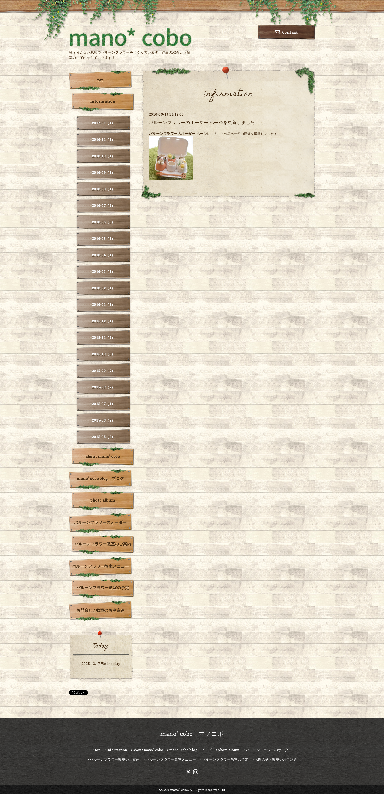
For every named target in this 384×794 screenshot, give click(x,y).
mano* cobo (179, 790)
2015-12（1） (103, 321)
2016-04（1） (103, 255)
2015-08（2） (103, 387)
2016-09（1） (103, 172)
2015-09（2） (103, 371)
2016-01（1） (103, 304)
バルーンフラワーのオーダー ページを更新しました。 (204, 122)
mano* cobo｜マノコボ (192, 733)
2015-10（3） (103, 354)
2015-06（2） (103, 420)
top (100, 79)
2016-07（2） (103, 205)
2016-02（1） (103, 288)
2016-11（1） (103, 139)
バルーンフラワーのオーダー (172, 133)
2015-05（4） (103, 437)
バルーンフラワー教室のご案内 (102, 543)
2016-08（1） (103, 189)
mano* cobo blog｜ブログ (100, 478)
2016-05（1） (103, 238)
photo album (102, 500)
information (102, 101)
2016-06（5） (103, 222)
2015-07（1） (103, 404)
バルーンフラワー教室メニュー (100, 566)
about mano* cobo (102, 456)
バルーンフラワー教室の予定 (102, 587)
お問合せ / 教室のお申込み (100, 610)
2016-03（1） (103, 271)
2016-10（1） (103, 156)
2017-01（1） (103, 123)
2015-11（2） (103, 337)
